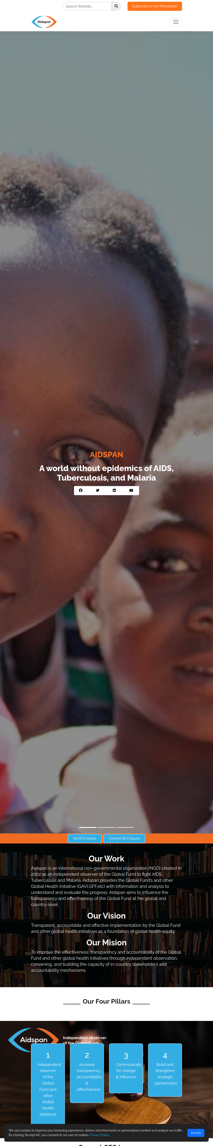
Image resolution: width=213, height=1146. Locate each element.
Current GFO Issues (124, 838)
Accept (196, 1133)
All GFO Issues (84, 838)
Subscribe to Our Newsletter (154, 6)
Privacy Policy (99, 1135)
